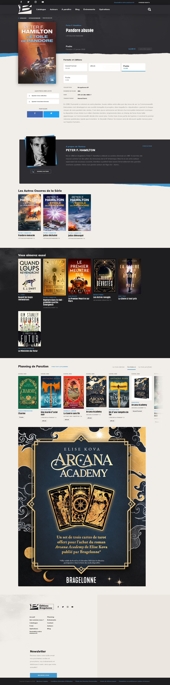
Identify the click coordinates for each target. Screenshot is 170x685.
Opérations (104, 9)
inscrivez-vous (43, 675)
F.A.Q (31, 626)
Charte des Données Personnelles (86, 681)
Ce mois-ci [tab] (131, 367)
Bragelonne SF (83, 87)
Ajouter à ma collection (37, 95)
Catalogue (41, 9)
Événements (89, 9)
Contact (50, 623)
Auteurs (54, 9)
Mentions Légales (42, 681)
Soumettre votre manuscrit (124, 2)
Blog (77, 9)
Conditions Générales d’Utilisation (62, 681)
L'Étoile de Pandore (34, 18)
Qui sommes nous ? (37, 620)
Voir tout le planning (59, 366)
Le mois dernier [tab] (119, 367)
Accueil (32, 617)
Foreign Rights (144, 2)
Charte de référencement (108, 681)
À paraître (66, 9)
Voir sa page (147, 146)
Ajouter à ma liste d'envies (38, 101)
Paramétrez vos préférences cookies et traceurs (134, 681)
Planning (50, 617)
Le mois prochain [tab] (145, 367)
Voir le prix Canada (145, 49)
